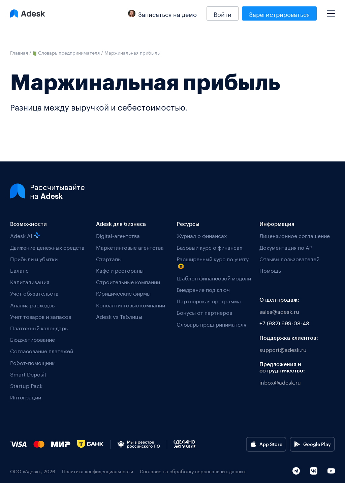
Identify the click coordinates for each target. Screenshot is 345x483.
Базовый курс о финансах (209, 247)
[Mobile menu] (331, 10)
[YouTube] (331, 471)
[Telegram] (296, 471)
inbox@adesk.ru (280, 382)
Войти (222, 13)
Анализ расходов (32, 304)
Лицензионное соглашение (294, 235)
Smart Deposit (28, 373)
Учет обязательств (34, 293)
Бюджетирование (32, 339)
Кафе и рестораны (120, 270)
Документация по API (286, 247)
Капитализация (29, 281)
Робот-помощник (32, 362)
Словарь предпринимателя (211, 324)
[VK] (313, 471)
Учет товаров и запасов (40, 316)
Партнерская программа (209, 300)
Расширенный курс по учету (213, 262)
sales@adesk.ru (279, 311)
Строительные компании (128, 281)
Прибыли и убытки (34, 258)
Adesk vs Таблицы (119, 316)
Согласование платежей (41, 350)
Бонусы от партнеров (204, 312)
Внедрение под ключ (203, 289)
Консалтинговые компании (130, 304)
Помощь (270, 270)
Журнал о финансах (202, 235)
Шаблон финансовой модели (214, 277)
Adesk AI (25, 235)
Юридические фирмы (123, 293)
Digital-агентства (118, 235)
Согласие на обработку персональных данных (193, 471)
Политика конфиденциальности (97, 471)
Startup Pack (26, 385)
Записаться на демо (162, 13)
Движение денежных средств (47, 247)
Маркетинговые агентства (130, 247)
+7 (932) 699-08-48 (284, 322)
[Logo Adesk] (27, 13)
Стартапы (109, 258)
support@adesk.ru (283, 349)
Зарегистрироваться (279, 13)
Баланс (19, 270)
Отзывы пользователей (289, 258)
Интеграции (25, 396)
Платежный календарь (39, 327)
